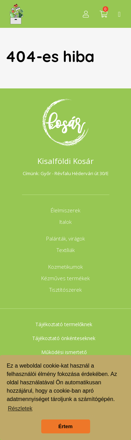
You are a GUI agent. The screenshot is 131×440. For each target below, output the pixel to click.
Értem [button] (65, 426)
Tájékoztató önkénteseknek (63, 338)
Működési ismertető (64, 352)
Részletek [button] (20, 408)
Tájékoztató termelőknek (63, 324)
